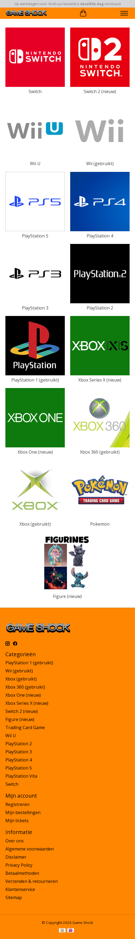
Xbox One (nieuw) (35, 452)
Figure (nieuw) (67, 596)
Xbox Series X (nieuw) (99, 380)
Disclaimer (15, 857)
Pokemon (100, 524)
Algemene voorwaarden (29, 849)
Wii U (35, 163)
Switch (35, 91)
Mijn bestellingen (22, 812)
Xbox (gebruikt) (35, 524)
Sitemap (13, 897)
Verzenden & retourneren (31, 881)
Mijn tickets (17, 821)
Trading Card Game (25, 727)
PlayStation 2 (100, 308)
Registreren (17, 804)
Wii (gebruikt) (100, 163)
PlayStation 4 (100, 236)
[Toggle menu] (124, 13)
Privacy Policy (18, 865)
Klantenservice (20, 889)
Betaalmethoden (22, 873)
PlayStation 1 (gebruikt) (35, 380)
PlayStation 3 (35, 308)
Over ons (14, 841)
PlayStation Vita (21, 776)
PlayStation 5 (35, 236)
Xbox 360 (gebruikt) (100, 452)
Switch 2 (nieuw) (100, 91)
